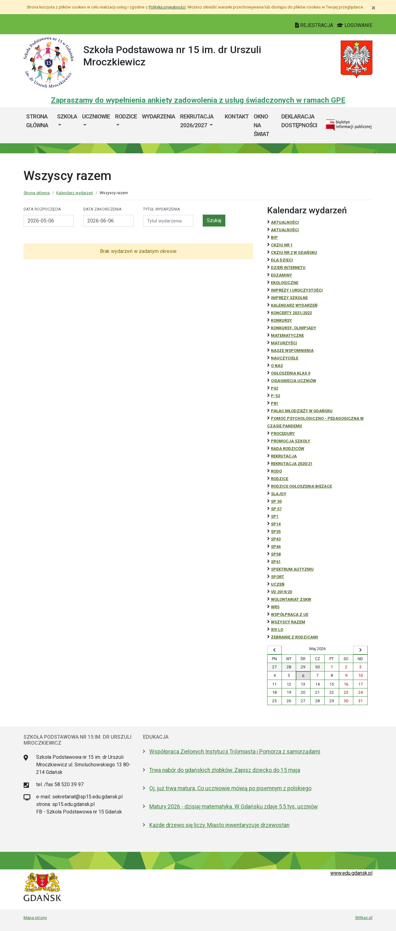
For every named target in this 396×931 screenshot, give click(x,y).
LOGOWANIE (354, 25)
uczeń (277, 584)
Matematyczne (287, 335)
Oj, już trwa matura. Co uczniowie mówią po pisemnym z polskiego (230, 788)
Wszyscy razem (288, 622)
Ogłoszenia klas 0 (290, 373)
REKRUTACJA (284, 456)
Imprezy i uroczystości (297, 290)
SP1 (274, 516)
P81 (274, 403)
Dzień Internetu (288, 267)
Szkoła (67, 116)
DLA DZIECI (282, 260)
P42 (274, 388)
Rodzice (126, 116)
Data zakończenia (102, 209)
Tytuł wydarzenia (161, 209)
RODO (276, 471)
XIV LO (277, 629)
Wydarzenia (158, 116)
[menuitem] (67, 125)
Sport (277, 576)
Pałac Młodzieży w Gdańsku (302, 410)
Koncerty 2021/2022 (291, 312)
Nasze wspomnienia (292, 350)
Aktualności (285, 222)
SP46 (276, 546)
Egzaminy (281, 275)
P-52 (275, 395)
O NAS (277, 365)
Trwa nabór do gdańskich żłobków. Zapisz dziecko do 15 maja (224, 770)
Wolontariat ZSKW (291, 599)
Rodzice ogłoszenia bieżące (301, 486)
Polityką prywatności (167, 7)
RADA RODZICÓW (287, 448)
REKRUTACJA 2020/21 (291, 463)
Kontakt (237, 116)
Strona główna (37, 121)
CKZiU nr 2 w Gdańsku (294, 252)
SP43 (276, 539)
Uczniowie (96, 116)
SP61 (276, 561)
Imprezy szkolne (289, 297)
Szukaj (214, 220)
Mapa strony (35, 917)
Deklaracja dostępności (299, 121)
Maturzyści (284, 343)
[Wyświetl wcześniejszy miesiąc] (274, 650)
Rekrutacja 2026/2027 (196, 121)
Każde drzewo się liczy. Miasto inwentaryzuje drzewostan (219, 825)
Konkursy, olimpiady (293, 328)
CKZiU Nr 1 (282, 245)
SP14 (276, 524)
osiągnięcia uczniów (293, 380)
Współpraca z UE (289, 614)
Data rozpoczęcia (42, 209)
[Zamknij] (373, 8)
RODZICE (279, 478)
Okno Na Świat (261, 125)
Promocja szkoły (290, 441)
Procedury (283, 433)
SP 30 (276, 501)
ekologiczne (284, 282)
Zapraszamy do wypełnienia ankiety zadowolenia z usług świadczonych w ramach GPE (198, 100)
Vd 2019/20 (281, 591)
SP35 (276, 531)
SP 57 (276, 509)
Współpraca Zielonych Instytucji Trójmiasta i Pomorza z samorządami (234, 751)
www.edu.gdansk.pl (351, 873)
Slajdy (278, 493)
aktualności (285, 229)
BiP (274, 237)
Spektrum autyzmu (292, 569)
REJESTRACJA (314, 25)
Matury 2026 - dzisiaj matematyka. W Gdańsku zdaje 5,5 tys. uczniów (233, 806)
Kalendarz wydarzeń (74, 192)
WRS (275, 607)
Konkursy (281, 320)
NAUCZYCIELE (284, 358)
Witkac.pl (363, 917)
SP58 (276, 554)
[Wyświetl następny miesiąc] (360, 650)
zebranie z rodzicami (294, 637)
